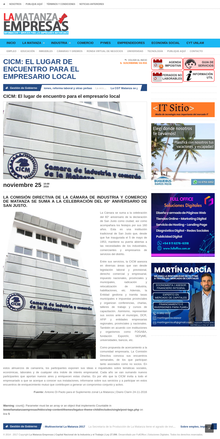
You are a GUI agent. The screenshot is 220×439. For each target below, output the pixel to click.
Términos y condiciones (61, 4)
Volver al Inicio (136, 60)
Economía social (165, 43)
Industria (60, 43)
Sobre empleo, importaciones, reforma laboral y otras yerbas (53, 88)
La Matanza (33, 43)
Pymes (105, 43)
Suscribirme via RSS (133, 63)
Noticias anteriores (92, 4)
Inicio (11, 43)
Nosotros (15, 4)
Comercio (85, 43)
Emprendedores (131, 43)
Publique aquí (34, 4)
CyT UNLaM (195, 43)
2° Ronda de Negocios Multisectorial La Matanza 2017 (51, 426)
